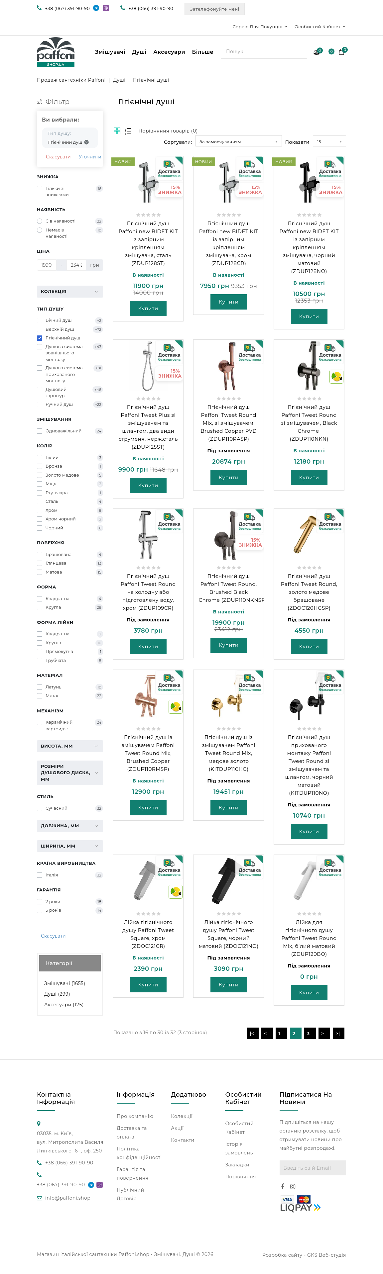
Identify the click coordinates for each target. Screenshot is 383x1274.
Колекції (181, 1116)
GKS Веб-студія (326, 1255)
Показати (297, 142)
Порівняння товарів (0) (167, 131)
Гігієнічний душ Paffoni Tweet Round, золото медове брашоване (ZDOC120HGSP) (309, 592)
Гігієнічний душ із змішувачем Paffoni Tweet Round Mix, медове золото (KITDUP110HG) (228, 753)
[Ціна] (47, 265)
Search (300, 51)
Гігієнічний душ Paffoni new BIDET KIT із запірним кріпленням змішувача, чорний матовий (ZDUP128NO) (309, 247)
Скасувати (58, 157)
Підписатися (338, 1167)
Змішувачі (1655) (64, 983)
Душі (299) (57, 994)
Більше (202, 52)
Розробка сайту (282, 1255)
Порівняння (240, 1177)
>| (337, 1034)
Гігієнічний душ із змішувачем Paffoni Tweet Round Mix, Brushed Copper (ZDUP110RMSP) (148, 753)
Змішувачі (110, 52)
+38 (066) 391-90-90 (150, 8)
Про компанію (135, 1116)
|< (252, 1034)
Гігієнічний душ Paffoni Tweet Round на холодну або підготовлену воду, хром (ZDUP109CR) (148, 592)
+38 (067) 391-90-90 (67, 8)
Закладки (237, 1165)
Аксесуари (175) (64, 1005)
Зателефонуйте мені (214, 9)
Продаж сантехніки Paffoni (71, 80)
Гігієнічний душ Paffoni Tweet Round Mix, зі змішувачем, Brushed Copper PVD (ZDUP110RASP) (228, 423)
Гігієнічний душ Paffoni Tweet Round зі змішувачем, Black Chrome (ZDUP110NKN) (309, 423)
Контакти (182, 1140)
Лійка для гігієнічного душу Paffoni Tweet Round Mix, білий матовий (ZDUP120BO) (309, 938)
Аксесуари (169, 52)
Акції (177, 1128)
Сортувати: (178, 142)
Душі (139, 52)
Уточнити (90, 157)
